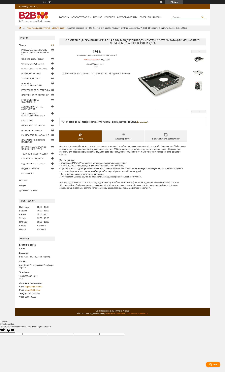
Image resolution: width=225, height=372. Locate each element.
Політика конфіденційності (137, 314)
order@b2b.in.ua (32, 290)
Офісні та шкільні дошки (32, 59)
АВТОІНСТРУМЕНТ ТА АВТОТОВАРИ (32, 108)
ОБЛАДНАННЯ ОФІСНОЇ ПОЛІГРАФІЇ (33, 141)
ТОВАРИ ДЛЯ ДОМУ (31, 78)
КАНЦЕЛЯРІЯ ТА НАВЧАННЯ (35, 135)
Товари (22, 45)
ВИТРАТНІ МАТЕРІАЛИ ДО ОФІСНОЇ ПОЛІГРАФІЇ (33, 148)
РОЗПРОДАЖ (27, 173)
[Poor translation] (10, 330)
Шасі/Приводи (58, 28)
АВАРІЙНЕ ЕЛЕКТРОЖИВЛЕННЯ (31, 84)
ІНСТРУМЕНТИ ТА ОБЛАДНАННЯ (30, 101)
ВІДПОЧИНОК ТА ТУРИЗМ (33, 163)
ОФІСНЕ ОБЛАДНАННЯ (32, 64)
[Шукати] (202, 17)
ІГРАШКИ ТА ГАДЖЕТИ (32, 159)
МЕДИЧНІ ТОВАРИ (30, 168)
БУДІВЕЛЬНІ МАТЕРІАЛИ (33, 125)
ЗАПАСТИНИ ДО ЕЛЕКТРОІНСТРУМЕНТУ (33, 115)
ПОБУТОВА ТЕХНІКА (31, 73)
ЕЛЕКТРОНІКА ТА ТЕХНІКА (34, 69)
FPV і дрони (26, 120)
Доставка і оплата (127, 17)
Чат (213, 364)
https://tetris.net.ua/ (33, 287)
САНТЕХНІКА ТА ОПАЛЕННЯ (35, 95)
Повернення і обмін (151, 17)
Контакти (109, 17)
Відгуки (22, 185)
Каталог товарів (80, 17)
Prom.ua (126, 311)
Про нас (97, 17)
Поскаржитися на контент (115, 314)
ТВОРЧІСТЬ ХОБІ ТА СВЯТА (34, 154)
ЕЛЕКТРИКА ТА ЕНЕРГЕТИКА (35, 90)
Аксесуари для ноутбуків (38, 28)
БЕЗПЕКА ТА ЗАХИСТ (31, 130)
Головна (64, 17)
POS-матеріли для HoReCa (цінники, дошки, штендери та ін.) (35, 52)
